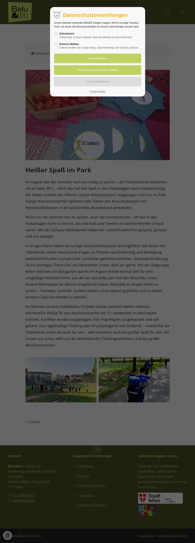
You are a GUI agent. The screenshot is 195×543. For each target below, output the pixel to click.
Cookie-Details (97, 91)
